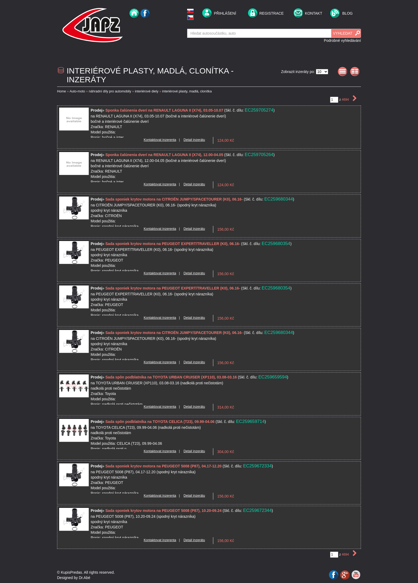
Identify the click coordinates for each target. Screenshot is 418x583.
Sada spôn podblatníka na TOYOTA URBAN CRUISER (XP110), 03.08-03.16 (171, 377)
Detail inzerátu (194, 140)
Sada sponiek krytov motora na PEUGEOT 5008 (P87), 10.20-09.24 (164, 510)
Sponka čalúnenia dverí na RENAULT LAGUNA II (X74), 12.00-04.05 (164, 155)
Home (61, 91)
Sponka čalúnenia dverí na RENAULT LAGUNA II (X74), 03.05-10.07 (164, 110)
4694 (346, 99)
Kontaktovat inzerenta (160, 140)
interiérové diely (146, 91)
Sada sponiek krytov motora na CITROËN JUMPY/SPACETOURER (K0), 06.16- (174, 199)
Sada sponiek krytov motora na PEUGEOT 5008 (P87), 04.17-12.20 (164, 466)
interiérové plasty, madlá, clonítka (187, 91)
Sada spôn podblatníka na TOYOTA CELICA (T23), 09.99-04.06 (160, 421)
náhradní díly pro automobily (110, 91)
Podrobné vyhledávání (342, 40)
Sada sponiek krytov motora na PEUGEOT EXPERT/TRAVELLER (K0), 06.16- (173, 244)
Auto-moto (77, 91)
